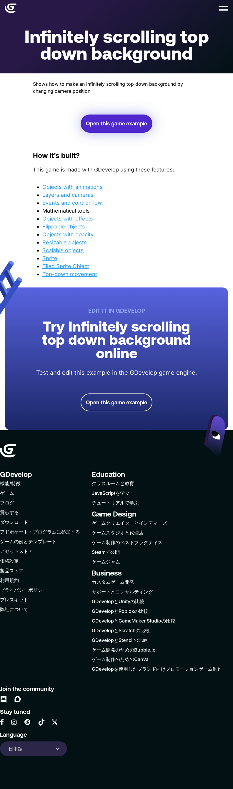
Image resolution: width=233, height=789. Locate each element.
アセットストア (16, 551)
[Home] (10, 8)
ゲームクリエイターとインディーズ (129, 523)
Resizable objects (64, 242)
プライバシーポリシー (23, 590)
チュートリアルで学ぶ (115, 503)
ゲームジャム (106, 562)
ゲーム (7, 493)
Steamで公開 (106, 552)
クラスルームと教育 (113, 483)
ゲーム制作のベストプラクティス (127, 542)
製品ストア (12, 570)
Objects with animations (72, 187)
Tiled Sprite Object (65, 266)
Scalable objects (63, 250)
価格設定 (9, 561)
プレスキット (14, 600)
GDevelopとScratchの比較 (121, 630)
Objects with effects (67, 219)
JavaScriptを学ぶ (110, 493)
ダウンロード (14, 522)
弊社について (14, 609)
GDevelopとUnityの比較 (118, 601)
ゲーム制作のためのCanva (120, 659)
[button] (223, 8)
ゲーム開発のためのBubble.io (124, 650)
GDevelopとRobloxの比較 (120, 611)
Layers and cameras (68, 195)
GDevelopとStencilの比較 (120, 640)
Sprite (49, 258)
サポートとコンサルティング (122, 592)
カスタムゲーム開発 (113, 582)
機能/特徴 (10, 483)
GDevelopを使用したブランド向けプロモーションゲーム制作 (157, 669)
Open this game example (116, 123)
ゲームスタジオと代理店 (118, 533)
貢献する (9, 512)
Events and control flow (72, 203)
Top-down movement (69, 274)
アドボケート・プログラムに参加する (40, 532)
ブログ (7, 503)
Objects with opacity (68, 234)
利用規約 (9, 580)
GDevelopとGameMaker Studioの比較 (133, 621)
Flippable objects (63, 226)
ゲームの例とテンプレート (28, 541)
